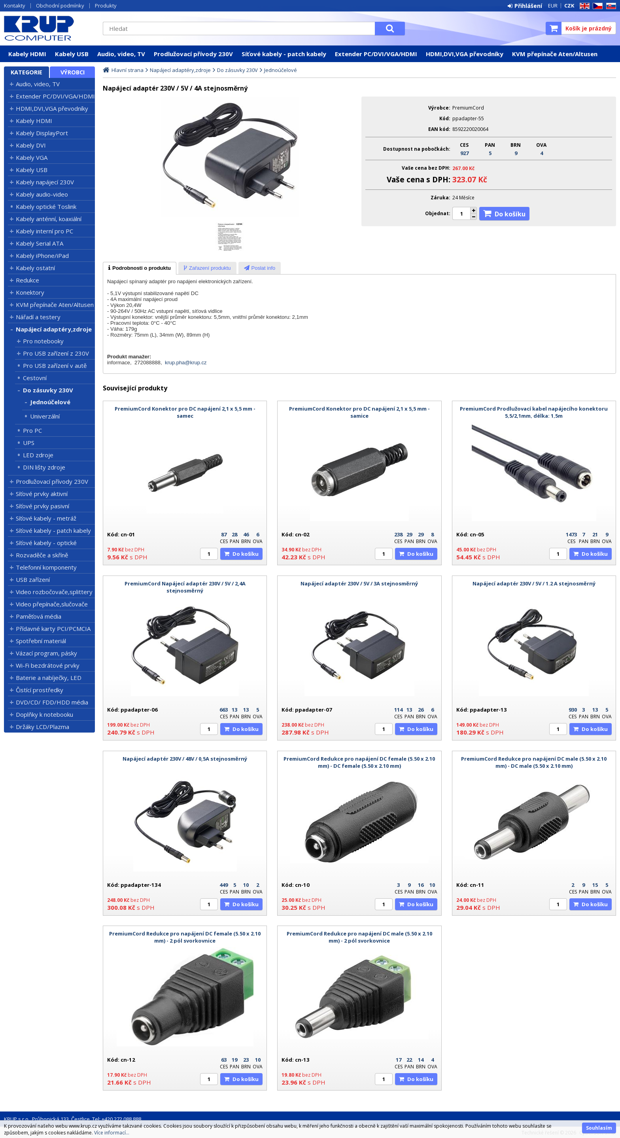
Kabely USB (72, 54)
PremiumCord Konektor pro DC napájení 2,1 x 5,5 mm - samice (359, 412)
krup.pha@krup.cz (186, 362)
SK (610, 6)
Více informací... (111, 1132)
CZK (569, 5)
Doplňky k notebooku (44, 714)
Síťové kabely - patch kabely (284, 54)
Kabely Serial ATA (39, 243)
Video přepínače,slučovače (52, 604)
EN (583, 6)
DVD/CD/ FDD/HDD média (52, 702)
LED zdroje (38, 455)
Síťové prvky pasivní (42, 506)
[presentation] (139, 268)
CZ (596, 6)
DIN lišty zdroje (44, 467)
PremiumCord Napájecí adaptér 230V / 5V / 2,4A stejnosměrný (185, 587)
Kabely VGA (31, 157)
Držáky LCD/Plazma (42, 727)
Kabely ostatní (35, 268)
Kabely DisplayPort (42, 133)
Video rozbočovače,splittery (54, 592)
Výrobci (72, 72)
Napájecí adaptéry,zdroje (54, 329)
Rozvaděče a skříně (42, 555)
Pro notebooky (43, 341)
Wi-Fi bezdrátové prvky (47, 665)
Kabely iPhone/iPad (42, 255)
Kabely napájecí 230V (45, 182)
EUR (553, 5)
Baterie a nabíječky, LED (48, 678)
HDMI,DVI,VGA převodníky (464, 54)
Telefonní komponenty (46, 567)
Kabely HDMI (27, 54)
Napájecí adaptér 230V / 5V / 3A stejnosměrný (359, 583)
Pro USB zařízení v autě (55, 365)
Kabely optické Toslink (46, 206)
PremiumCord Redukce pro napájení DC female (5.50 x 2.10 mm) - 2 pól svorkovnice (185, 937)
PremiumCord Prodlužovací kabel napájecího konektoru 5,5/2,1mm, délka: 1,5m (534, 412)
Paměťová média (38, 616)
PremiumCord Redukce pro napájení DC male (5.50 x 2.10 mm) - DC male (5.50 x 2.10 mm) (534, 762)
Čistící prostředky (39, 690)
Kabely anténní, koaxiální (48, 219)
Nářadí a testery (38, 317)
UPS (28, 443)
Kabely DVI (31, 145)
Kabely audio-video (42, 194)
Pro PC (32, 430)
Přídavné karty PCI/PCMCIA (53, 628)
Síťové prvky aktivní (42, 494)
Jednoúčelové (50, 402)
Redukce (27, 280)
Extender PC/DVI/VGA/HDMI (376, 54)
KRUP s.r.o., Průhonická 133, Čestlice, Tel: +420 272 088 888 (72, 1119)
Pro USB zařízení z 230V (56, 353)
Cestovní (35, 378)
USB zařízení (33, 579)
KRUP (49, 28)
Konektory (30, 292)
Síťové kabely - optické (46, 543)
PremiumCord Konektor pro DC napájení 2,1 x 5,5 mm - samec (185, 412)
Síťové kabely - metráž (46, 518)
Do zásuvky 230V (48, 390)
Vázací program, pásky (46, 653)
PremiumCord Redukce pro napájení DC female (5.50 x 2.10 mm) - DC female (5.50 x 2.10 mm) (359, 762)
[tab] (139, 268)
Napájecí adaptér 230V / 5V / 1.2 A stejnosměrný (534, 583)
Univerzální (45, 416)
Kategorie (26, 72)
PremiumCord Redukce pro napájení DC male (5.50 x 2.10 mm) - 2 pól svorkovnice (359, 937)
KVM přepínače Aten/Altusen (554, 54)
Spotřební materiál (41, 641)
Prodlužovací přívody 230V (193, 54)
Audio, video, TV (121, 54)
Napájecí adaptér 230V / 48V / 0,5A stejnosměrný (185, 758)
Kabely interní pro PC (44, 231)
